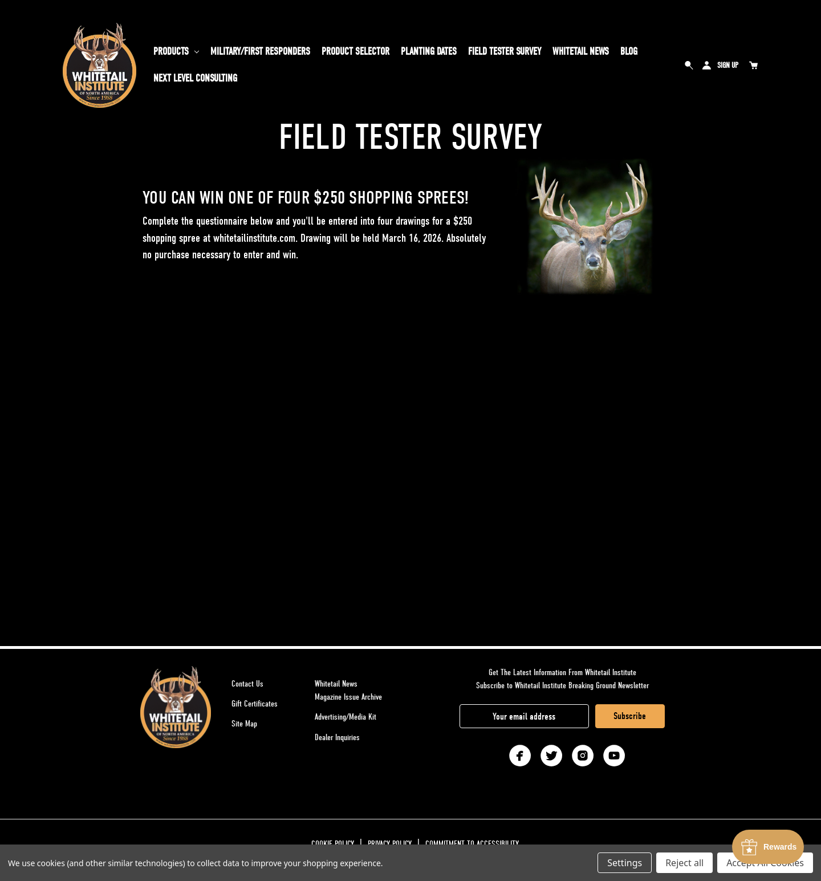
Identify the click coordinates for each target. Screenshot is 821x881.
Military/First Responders (260, 52)
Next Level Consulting (195, 78)
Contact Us (247, 684)
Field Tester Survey (504, 52)
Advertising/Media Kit (345, 717)
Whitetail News (580, 52)
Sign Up (727, 65)
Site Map (244, 723)
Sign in (706, 65)
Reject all (684, 862)
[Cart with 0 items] (753, 65)
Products (176, 52)
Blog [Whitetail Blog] (628, 52)
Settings (624, 862)
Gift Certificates (254, 704)
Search (689, 65)
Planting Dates (429, 52)
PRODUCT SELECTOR (355, 52)
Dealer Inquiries (337, 737)
